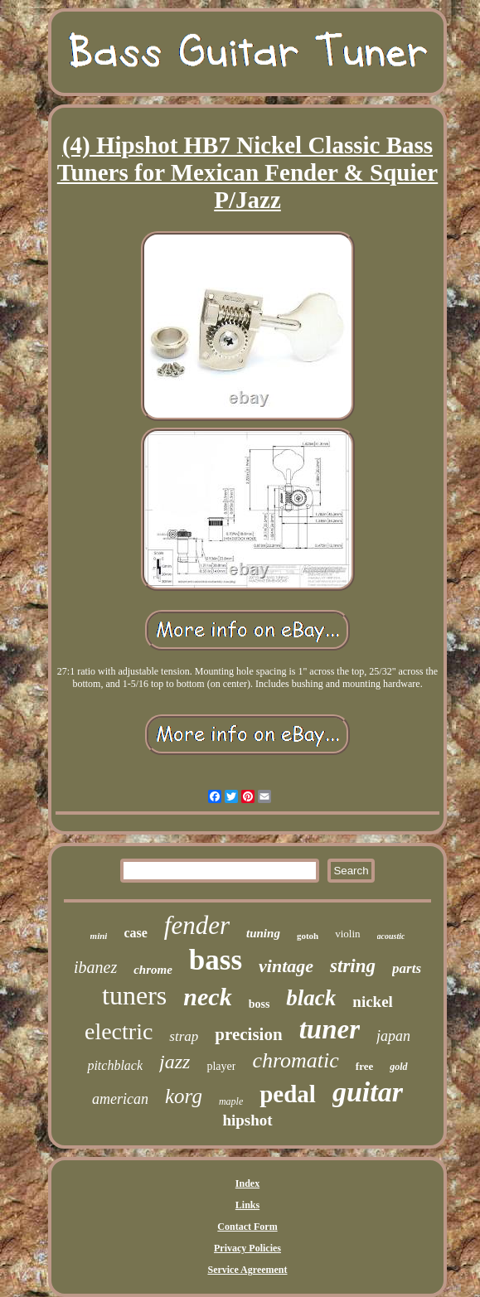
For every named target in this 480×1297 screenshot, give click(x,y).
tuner (329, 1029)
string (353, 966)
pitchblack (115, 1065)
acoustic (391, 936)
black (311, 997)
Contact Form (247, 1226)
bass (215, 960)
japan (393, 1036)
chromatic (295, 1060)
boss (259, 1004)
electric (119, 1031)
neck (207, 996)
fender (197, 925)
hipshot (247, 1120)
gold (398, 1066)
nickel (372, 1001)
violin (347, 933)
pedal (287, 1094)
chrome (152, 969)
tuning (263, 933)
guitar (367, 1092)
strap (183, 1036)
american (120, 1099)
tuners (134, 995)
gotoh (307, 936)
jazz (174, 1061)
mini (99, 936)
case (135, 933)
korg (183, 1096)
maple (231, 1101)
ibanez (95, 967)
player (220, 1066)
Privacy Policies (247, 1248)
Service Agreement (247, 1269)
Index (247, 1183)
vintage (286, 966)
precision (248, 1034)
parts (406, 968)
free (364, 1066)
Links (247, 1205)
